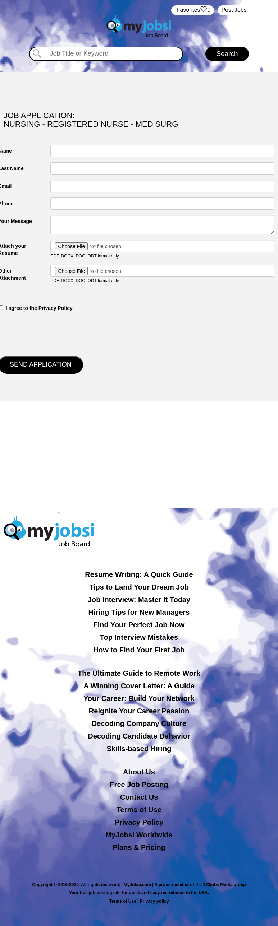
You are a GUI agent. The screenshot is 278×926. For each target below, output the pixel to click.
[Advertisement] (139, 454)
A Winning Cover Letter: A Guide (139, 686)
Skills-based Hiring (138, 749)
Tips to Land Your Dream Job (139, 587)
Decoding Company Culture (139, 723)
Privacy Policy (139, 822)
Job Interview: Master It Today (139, 600)
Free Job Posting (139, 784)
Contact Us (139, 797)
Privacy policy (154, 901)
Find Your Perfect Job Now (139, 625)
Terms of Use (139, 810)
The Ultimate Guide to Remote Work (139, 673)
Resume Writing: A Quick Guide (139, 574)
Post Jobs (233, 10)
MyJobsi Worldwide (138, 835)
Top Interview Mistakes (139, 637)
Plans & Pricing (139, 847)
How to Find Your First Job (139, 650)
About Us (139, 772)
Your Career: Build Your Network (139, 698)
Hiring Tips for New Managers (139, 612)
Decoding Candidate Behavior (139, 736)
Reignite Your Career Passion (139, 711)
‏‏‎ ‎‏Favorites (192, 10)
